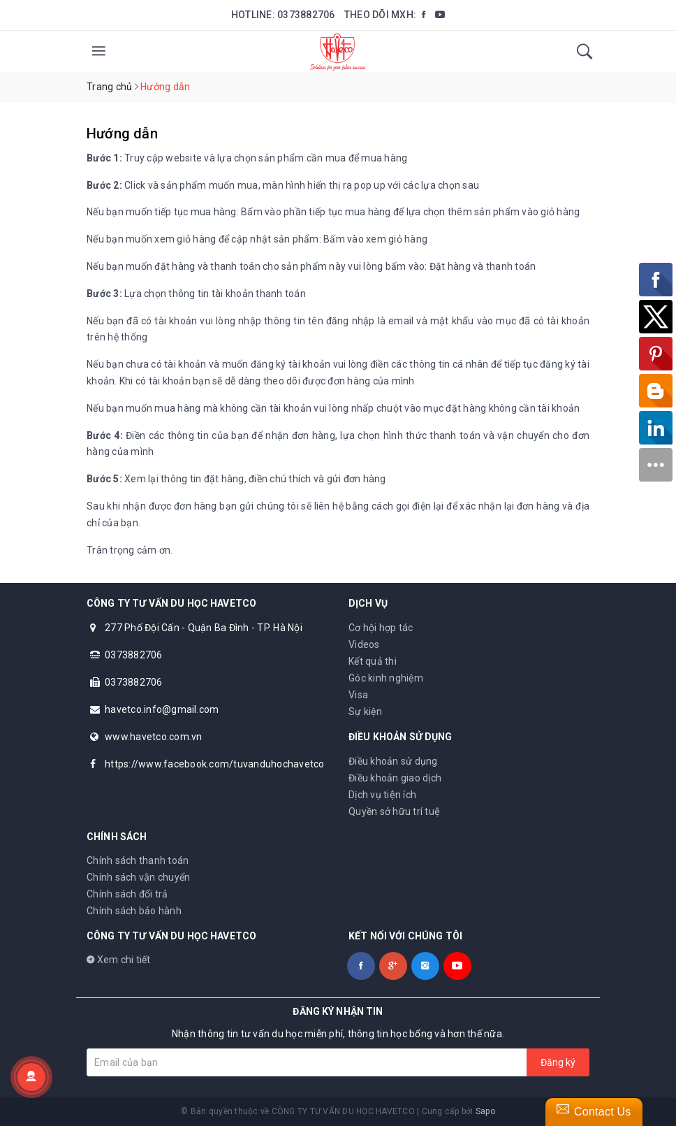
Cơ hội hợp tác (380, 627)
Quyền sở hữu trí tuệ (394, 811)
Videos (364, 644)
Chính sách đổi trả (127, 894)
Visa (358, 694)
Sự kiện (365, 711)
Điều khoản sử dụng (393, 761)
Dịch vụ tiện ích (382, 794)
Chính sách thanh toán (138, 860)
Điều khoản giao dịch (394, 778)
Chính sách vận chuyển (138, 877)
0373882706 (306, 14)
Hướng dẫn (122, 133)
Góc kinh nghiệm (385, 678)
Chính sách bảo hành (134, 910)
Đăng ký (558, 1062)
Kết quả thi (372, 661)
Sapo (485, 1111)
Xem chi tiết (119, 959)
